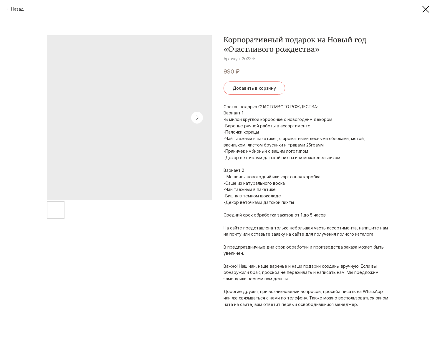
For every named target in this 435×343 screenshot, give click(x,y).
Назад (17, 8)
